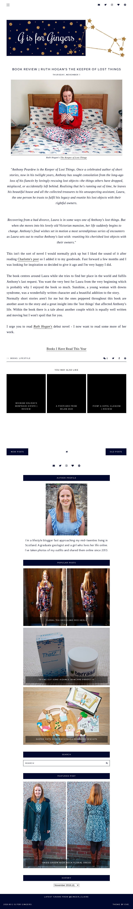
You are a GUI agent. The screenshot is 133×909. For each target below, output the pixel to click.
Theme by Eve (121, 904)
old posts (116, 452)
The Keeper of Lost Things (73, 157)
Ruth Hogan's (43, 326)
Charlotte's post (28, 259)
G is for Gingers (22, 904)
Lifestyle (25, 358)
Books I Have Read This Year (66, 349)
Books (14, 358)
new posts (17, 452)
